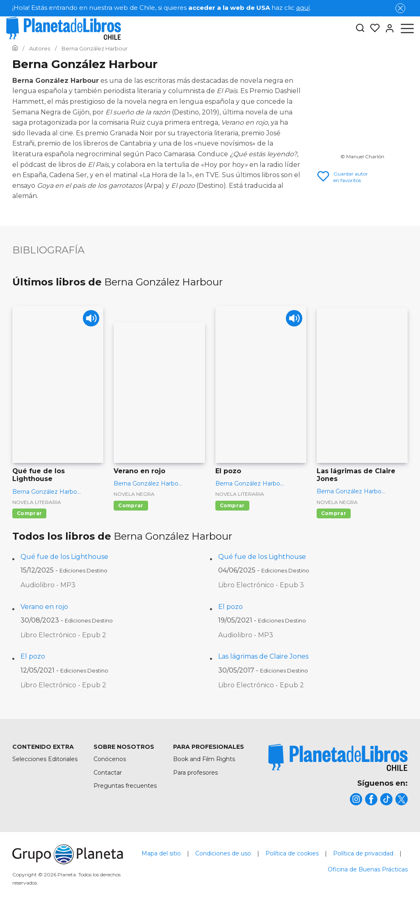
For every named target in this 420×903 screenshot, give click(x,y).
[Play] (90, 319)
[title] (338, 757)
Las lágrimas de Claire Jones (263, 656)
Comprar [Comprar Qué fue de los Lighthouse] (29, 513)
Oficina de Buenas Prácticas (368, 869)
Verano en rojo (44, 607)
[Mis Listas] (372, 28)
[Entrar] (387, 28)
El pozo (230, 607)
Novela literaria (36, 502)
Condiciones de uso (223, 853)
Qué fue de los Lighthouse (64, 557)
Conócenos (110, 759)
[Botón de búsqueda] (360, 28)
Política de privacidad (363, 853)
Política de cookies (292, 853)
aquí (303, 7)
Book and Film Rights (204, 759)
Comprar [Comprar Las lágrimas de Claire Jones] (333, 513)
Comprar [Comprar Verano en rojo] (130, 505)
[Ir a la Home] (15, 48)
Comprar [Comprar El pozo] (232, 505)
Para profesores (195, 772)
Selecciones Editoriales (45, 759)
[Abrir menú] (407, 28)
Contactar (108, 772)
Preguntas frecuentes (125, 785)
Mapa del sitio (161, 853)
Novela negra (134, 494)
